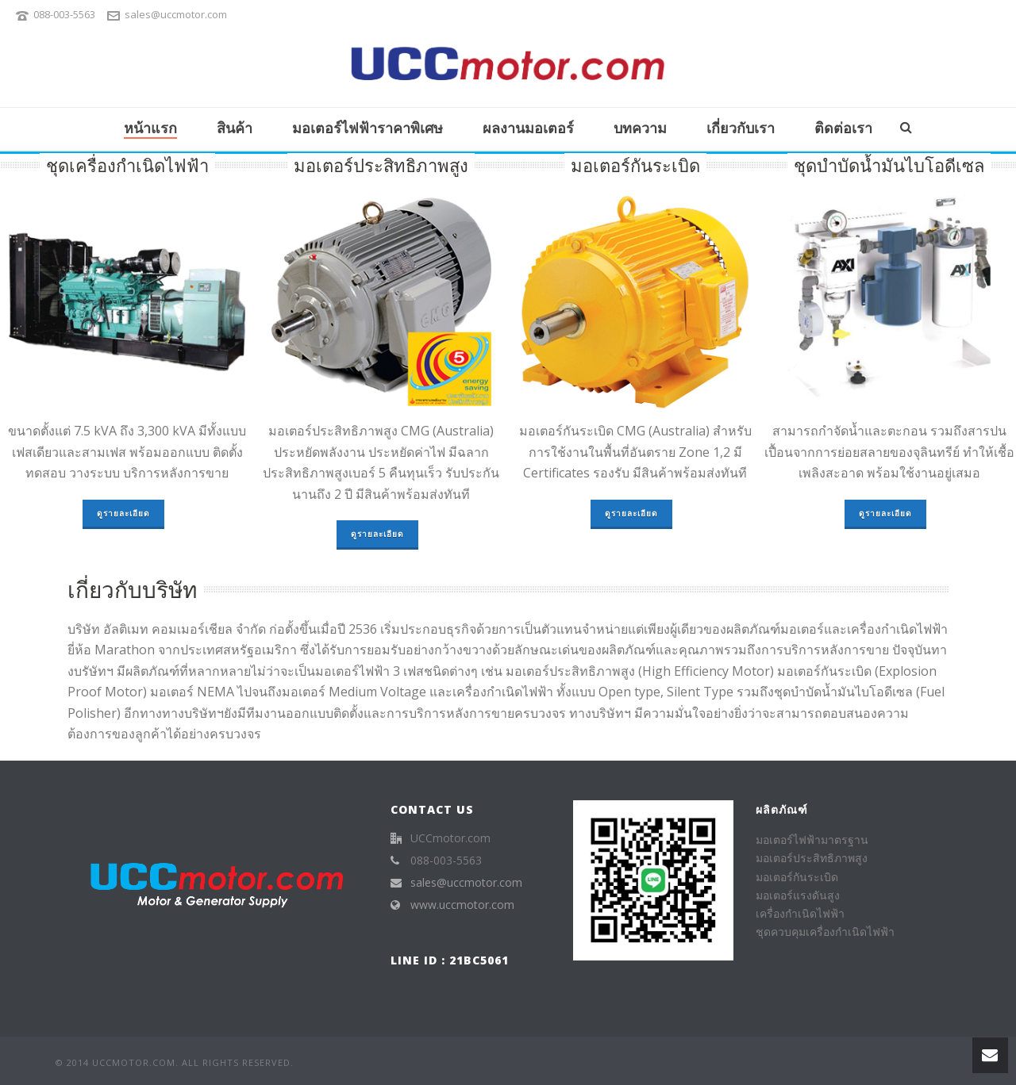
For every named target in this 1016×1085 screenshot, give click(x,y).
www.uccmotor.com (462, 905)
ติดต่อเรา (843, 127)
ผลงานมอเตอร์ (528, 127)
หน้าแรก (150, 127)
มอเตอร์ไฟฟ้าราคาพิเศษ (367, 127)
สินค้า (234, 127)
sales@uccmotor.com (176, 14)
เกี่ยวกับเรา (740, 127)
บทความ (640, 127)
